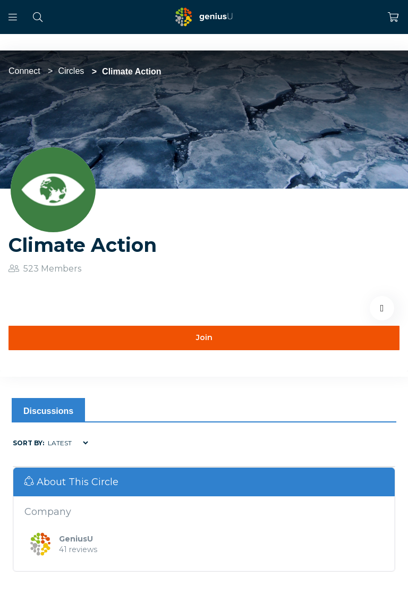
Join (204, 337)
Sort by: (28, 443)
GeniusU (76, 539)
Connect (24, 70)
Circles (71, 70)
